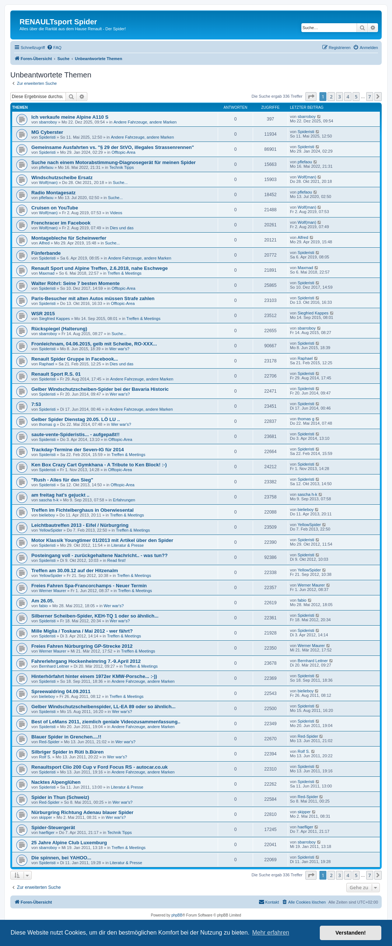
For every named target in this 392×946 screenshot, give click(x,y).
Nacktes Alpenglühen (56, 782)
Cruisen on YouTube (54, 208)
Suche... (120, 182)
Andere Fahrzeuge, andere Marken (144, 122)
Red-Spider (49, 742)
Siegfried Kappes (54, 318)
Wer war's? (119, 349)
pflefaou (46, 167)
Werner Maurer (52, 590)
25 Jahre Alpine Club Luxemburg (69, 842)
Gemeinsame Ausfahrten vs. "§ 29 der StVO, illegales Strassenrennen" (112, 147)
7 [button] (369, 96)
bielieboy (47, 515)
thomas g (47, 424)
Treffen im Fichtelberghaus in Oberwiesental (82, 510)
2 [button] (331, 96)
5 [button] (356, 96)
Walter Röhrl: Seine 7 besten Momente (75, 283)
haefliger (47, 832)
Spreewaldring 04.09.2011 (61, 691)
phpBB (176, 915)
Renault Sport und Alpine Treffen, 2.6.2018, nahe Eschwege (99, 268)
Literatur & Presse (127, 545)
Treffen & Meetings (124, 273)
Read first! (116, 560)
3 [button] (339, 96)
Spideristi (47, 137)
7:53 (36, 404)
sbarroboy (48, 122)
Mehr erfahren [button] (270, 932)
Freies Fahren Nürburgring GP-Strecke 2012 (82, 646)
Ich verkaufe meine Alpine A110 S (69, 117)
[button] (310, 96)
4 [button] (347, 96)
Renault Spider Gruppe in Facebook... (74, 359)
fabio (43, 606)
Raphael (46, 364)
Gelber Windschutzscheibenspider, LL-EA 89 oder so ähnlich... (103, 706)
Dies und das (121, 228)
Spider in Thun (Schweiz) (60, 797)
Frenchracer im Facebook (61, 223)
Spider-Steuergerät (53, 827)
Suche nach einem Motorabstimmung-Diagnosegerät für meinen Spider (113, 162)
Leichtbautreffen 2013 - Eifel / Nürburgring (80, 525)
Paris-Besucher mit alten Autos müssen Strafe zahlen (92, 298)
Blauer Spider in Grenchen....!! (66, 737)
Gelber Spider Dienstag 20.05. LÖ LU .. (75, 419)
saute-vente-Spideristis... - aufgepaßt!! (75, 434)
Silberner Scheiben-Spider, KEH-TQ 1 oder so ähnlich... (94, 616)
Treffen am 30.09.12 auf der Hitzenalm (74, 570)
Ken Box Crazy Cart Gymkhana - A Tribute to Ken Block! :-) (99, 464)
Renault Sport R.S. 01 (56, 374)
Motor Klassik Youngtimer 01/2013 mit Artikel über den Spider (102, 540)
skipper (45, 817)
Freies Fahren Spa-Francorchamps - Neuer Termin (89, 585)
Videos (116, 213)
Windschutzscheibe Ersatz (61, 177)
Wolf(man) (48, 182)
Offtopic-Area (124, 152)
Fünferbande (46, 253)
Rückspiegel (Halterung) (59, 328)
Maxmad (47, 273)
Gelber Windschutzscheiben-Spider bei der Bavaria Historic (100, 389)
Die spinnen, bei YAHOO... (61, 857)
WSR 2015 (43, 313)
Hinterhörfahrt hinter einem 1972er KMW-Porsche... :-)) (94, 676)
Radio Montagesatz (53, 192)
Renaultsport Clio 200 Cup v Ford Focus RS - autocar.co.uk (99, 767)
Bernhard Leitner (54, 666)
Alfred (44, 243)
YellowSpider (50, 530)
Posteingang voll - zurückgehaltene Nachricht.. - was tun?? (99, 555)
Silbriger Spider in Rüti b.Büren (67, 752)
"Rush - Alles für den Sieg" (62, 480)
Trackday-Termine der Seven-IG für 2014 (77, 449)
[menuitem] (54, 47)
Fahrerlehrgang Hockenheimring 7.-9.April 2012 (86, 661)
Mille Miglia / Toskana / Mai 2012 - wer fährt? (82, 631)
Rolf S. (45, 757)
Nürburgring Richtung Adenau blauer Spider (82, 812)
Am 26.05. (42, 601)
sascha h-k (49, 500)
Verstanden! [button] (351, 933)
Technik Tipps (121, 167)
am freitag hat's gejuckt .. (60, 495)
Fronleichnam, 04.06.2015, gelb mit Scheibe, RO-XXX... (94, 344)
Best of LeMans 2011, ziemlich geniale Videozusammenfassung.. (105, 721)
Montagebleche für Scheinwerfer (68, 238)
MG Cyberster (47, 132)
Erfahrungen (124, 500)
